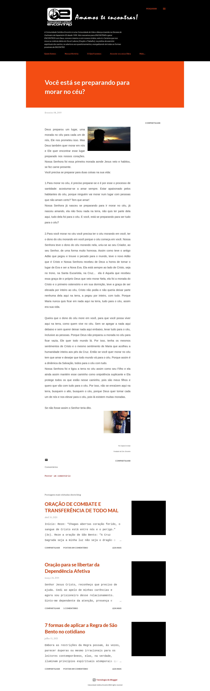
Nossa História (71, 54)
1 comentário (70, 608)
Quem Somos (50, 54)
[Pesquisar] (151, 9)
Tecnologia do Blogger (105, 680)
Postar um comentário (57, 476)
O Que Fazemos (94, 54)
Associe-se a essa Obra (120, 54)
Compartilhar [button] (152, 123)
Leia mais (116, 548)
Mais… (142, 54)
